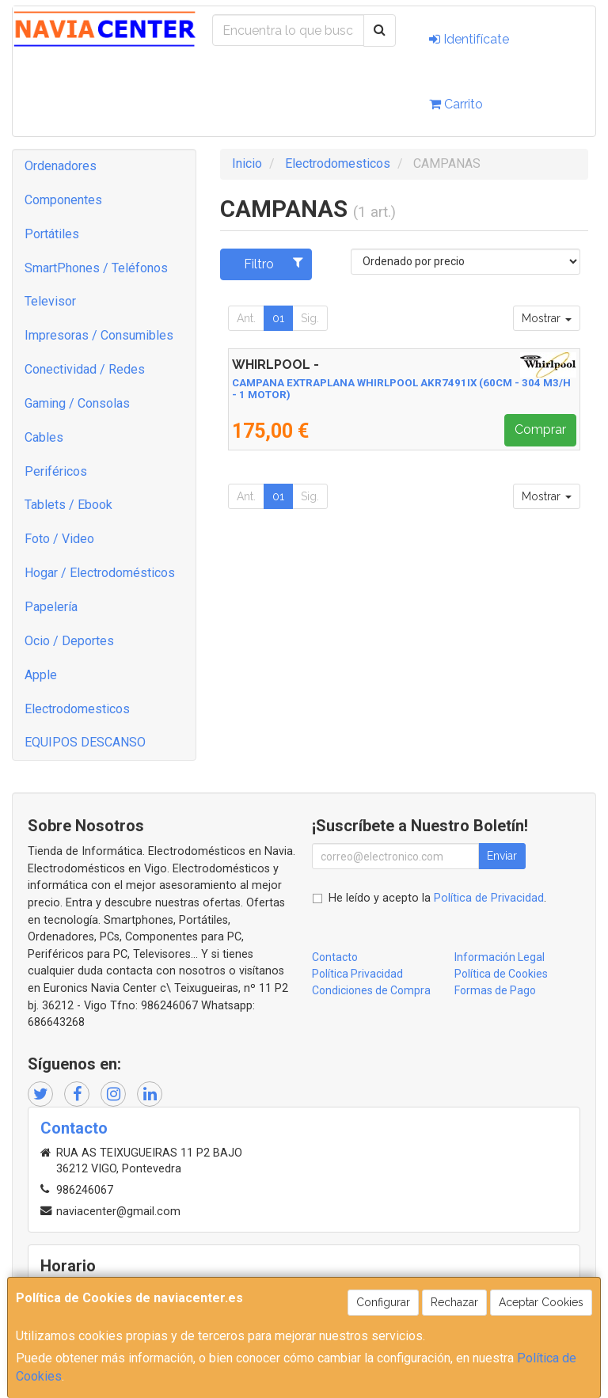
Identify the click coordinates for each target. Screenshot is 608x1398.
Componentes (63, 199)
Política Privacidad (357, 973)
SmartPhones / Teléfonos (96, 267)
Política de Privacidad (489, 898)
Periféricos (56, 471)
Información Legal (499, 957)
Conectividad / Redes (85, 369)
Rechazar (454, 1302)
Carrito (456, 104)
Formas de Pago (495, 990)
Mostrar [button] (547, 318)
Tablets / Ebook (68, 504)
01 (278, 318)
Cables (44, 437)
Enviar (502, 855)
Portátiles (52, 233)
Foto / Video (59, 538)
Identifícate (469, 39)
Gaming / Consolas (77, 403)
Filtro (273, 264)
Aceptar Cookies (541, 1302)
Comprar (540, 429)
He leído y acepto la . (437, 898)
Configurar (383, 1302)
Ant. (246, 318)
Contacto (335, 957)
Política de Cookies (501, 973)
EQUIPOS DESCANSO (85, 742)
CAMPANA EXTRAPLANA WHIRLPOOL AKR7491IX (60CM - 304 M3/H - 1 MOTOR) (401, 389)
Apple (41, 674)
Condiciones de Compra (371, 990)
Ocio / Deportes (69, 640)
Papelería (51, 606)
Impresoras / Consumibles (99, 335)
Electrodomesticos (77, 708)
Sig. (310, 318)
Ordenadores (61, 165)
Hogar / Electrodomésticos (100, 572)
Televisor (50, 301)
